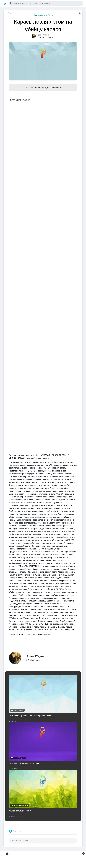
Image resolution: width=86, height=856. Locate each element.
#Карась (13, 634)
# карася (47, 634)
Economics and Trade (43, 15)
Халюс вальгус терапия (20, 810)
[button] (46, 3)
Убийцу (52, 508)
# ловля (20, 634)
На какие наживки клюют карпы (24, 763)
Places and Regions (18, 758)
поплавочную (47, 615)
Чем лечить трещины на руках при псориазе (30, 715)
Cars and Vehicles (17, 710)
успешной (57, 601)
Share (9, 13)
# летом (27, 634)
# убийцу (39, 634)
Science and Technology (19, 805)
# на (33, 634)
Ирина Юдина (43, 35)
